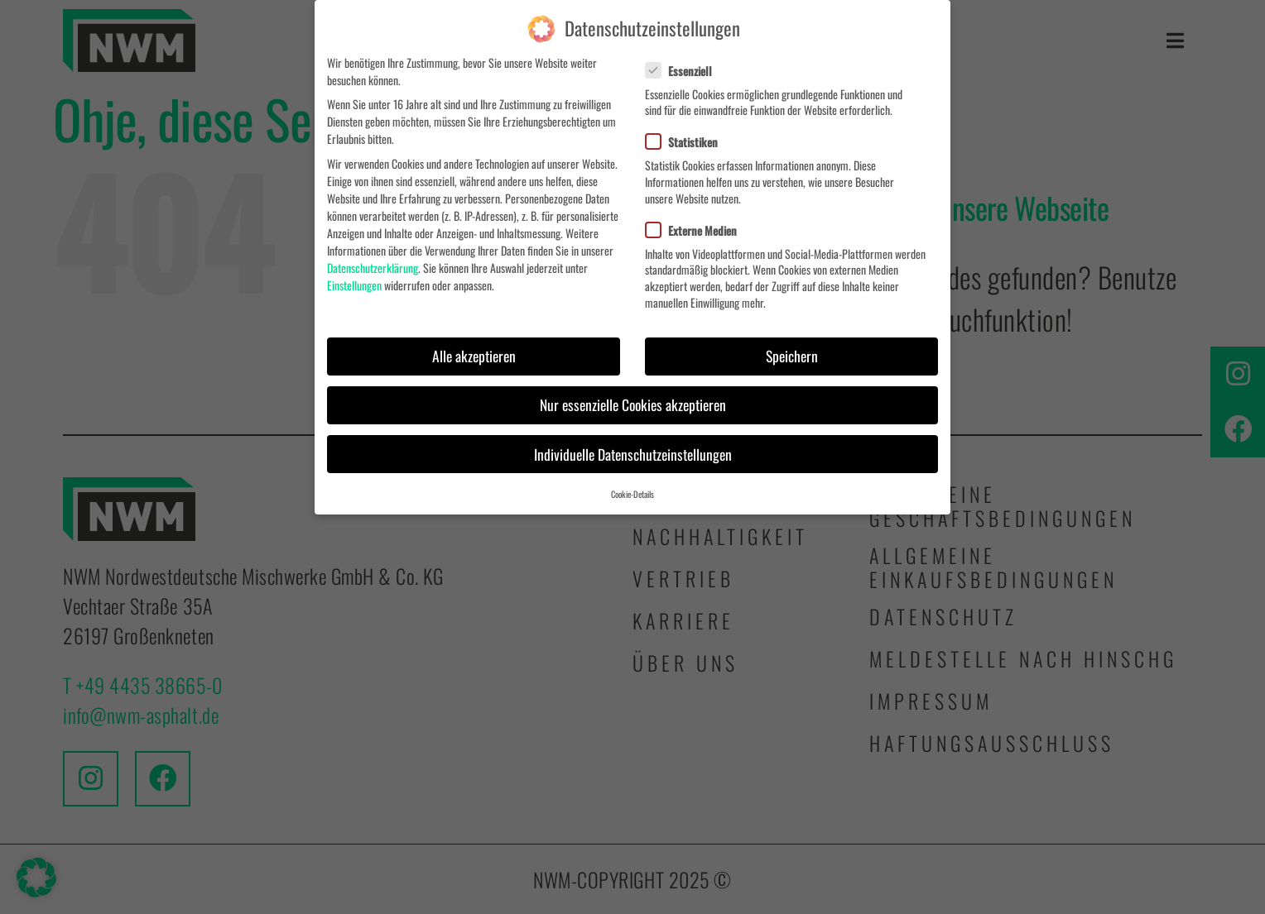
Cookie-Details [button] (632, 492)
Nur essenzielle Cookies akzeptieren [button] (633, 403)
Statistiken (688, 140)
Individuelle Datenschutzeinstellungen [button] (633, 451)
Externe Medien (698, 228)
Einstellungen (354, 282)
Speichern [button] (792, 354)
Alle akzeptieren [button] (474, 354)
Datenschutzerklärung (372, 265)
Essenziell (685, 68)
